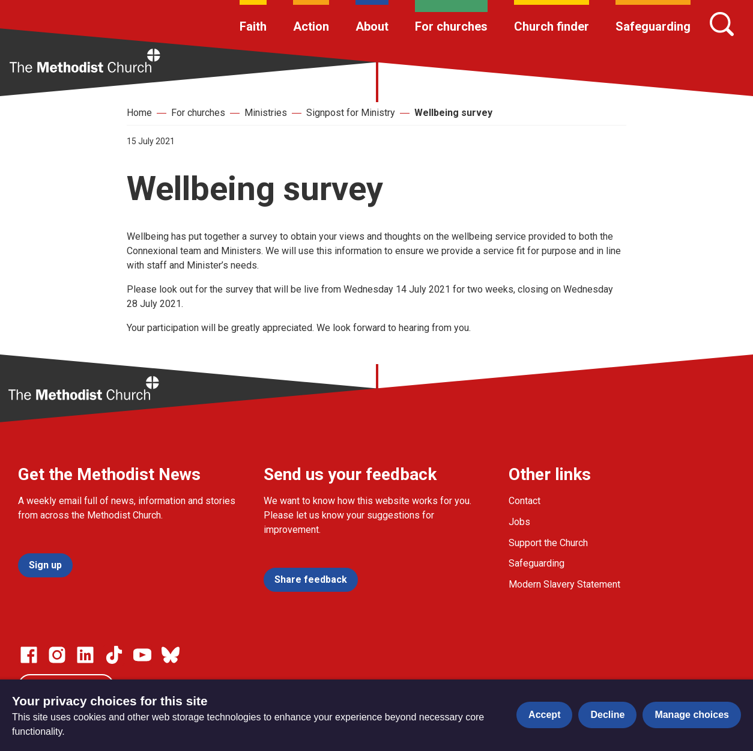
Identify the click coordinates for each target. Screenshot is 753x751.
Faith (253, 26)
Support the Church (548, 543)
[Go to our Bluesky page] (170, 655)
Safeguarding (653, 26)
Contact (524, 500)
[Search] (722, 24)
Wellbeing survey (453, 112)
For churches (451, 26)
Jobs (519, 522)
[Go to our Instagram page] (57, 655)
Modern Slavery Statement (564, 584)
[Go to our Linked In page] (85, 655)
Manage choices (692, 715)
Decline (607, 715)
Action (311, 26)
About (372, 26)
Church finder (551, 26)
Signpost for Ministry (350, 112)
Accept (544, 715)
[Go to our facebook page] (29, 655)
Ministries (265, 112)
